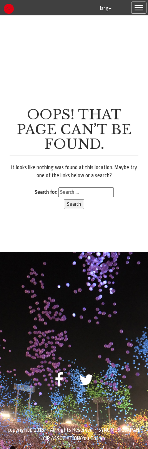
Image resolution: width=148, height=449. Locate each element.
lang (105, 8)
